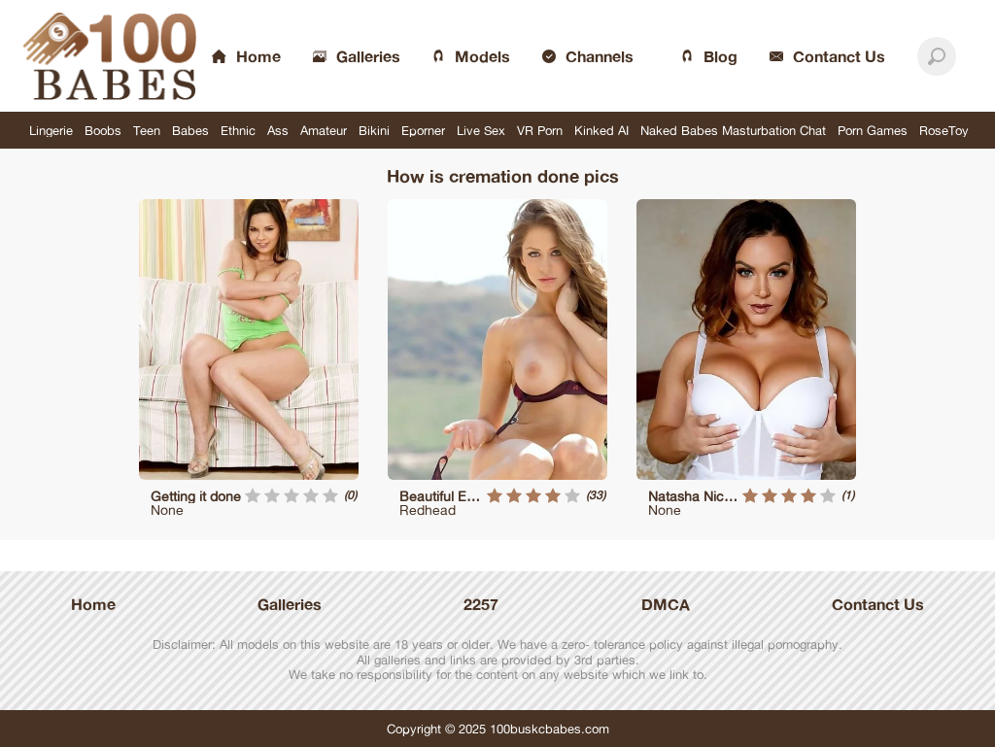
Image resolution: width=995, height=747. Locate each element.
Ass (278, 130)
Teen (146, 130)
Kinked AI (601, 130)
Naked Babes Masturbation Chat (733, 130)
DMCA (665, 604)
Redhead (427, 509)
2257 (480, 604)
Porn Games (873, 130)
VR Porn (540, 130)
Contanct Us (878, 604)
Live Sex (481, 130)
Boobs (103, 130)
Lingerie (51, 130)
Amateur (323, 130)
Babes (190, 130)
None (167, 509)
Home (93, 604)
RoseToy (944, 130)
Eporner (423, 130)
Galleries (289, 604)
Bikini (374, 130)
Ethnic (238, 130)
